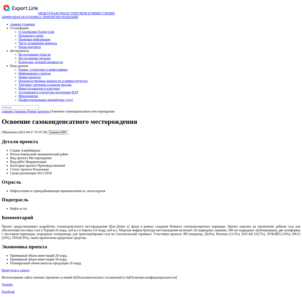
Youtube (7, 284)
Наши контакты (29, 47)
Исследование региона (34, 58)
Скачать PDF (57, 132)
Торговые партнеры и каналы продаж (45, 84)
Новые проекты (29, 77)
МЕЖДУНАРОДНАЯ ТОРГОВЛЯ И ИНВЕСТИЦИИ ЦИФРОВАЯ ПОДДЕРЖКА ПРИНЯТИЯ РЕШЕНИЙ (58, 15)
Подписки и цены (30, 35)
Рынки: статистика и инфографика (43, 69)
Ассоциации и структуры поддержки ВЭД (48, 92)
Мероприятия (28, 96)
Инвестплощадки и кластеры (39, 88)
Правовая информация (34, 39)
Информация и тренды (34, 73)
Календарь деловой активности (40, 62)
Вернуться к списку (16, 270)
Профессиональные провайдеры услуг (45, 100)
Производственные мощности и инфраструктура (53, 81)
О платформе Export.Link (36, 32)
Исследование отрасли (34, 54)
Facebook (8, 291)
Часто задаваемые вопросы (37, 43)
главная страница (22, 24)
